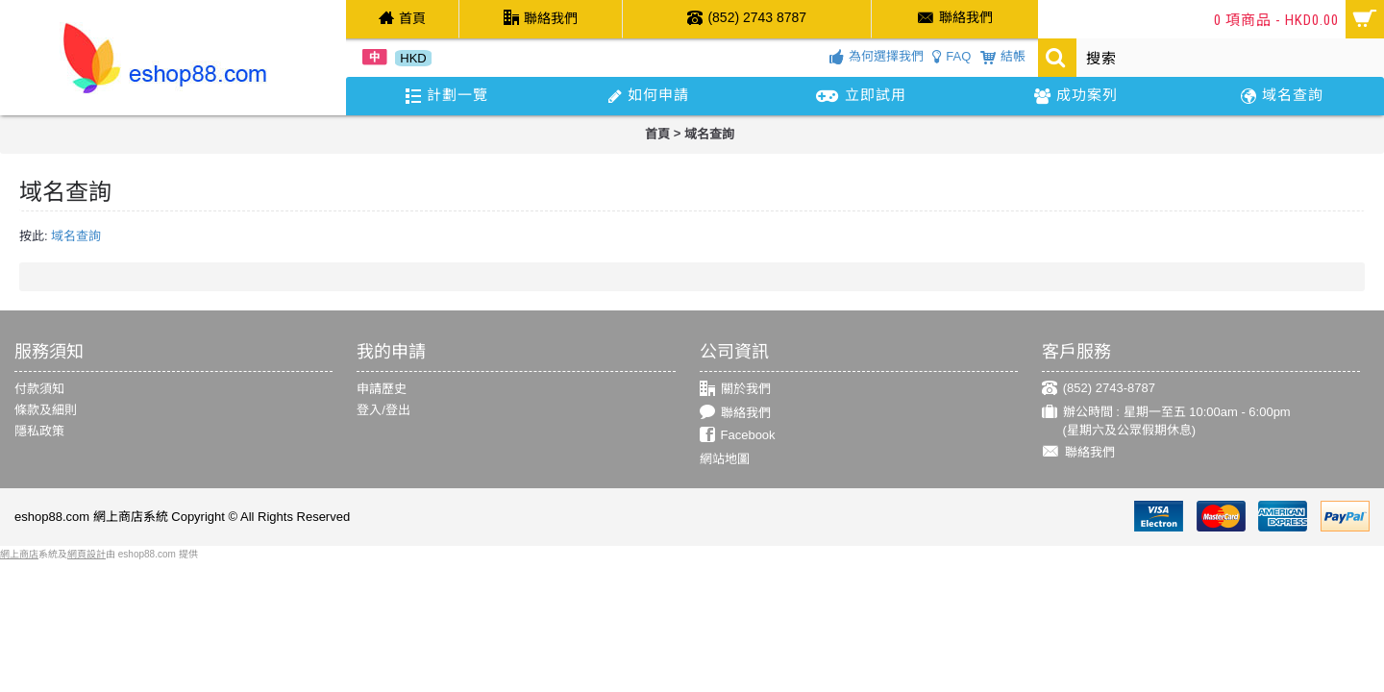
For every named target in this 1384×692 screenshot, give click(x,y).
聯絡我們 (735, 413)
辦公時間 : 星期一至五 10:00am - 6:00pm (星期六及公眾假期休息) (1166, 421)
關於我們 (735, 390)
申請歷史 (382, 389)
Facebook (738, 436)
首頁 (657, 134)
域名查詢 (709, 134)
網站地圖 (725, 459)
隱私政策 (39, 431)
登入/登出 (383, 410)
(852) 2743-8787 (1098, 389)
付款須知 (39, 389)
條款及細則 (45, 410)
